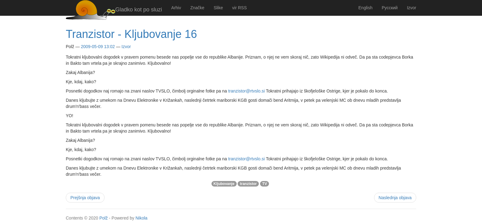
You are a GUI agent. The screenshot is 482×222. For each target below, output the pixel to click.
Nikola (142, 218)
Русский (390, 7)
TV (264, 184)
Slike (218, 7)
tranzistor (248, 184)
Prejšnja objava (85, 197)
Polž (103, 218)
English (365, 7)
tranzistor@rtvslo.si (246, 90)
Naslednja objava (395, 197)
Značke (197, 7)
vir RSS (239, 7)
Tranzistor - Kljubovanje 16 (131, 34)
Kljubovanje (224, 184)
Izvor (411, 7)
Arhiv (176, 7)
